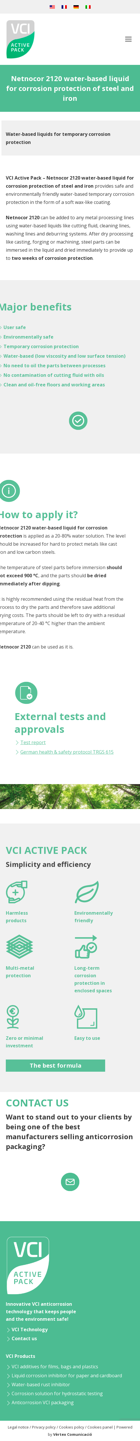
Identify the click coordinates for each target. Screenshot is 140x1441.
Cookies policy (71, 1427)
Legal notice (18, 1427)
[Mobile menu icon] (128, 39)
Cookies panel (100, 1427)
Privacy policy (44, 1427)
